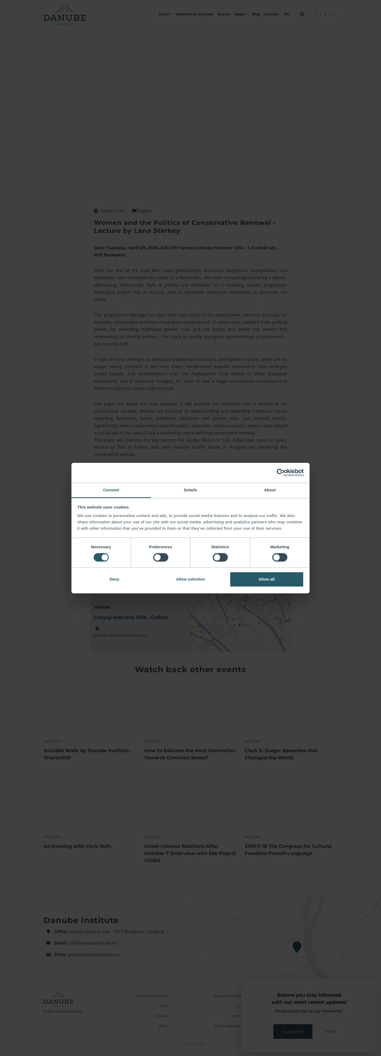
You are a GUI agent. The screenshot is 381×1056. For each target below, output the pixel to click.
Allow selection (190, 579)
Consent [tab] (111, 490)
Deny (114, 579)
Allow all (266, 579)
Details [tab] (190, 490)
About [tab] (270, 490)
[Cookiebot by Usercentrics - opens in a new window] (280, 472)
